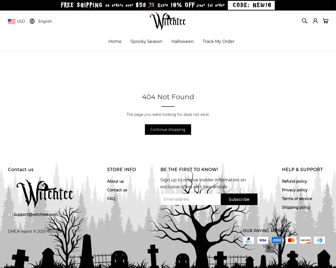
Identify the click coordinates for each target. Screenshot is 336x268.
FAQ (111, 198)
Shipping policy (296, 207)
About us (115, 181)
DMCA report (20, 231)
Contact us (117, 190)
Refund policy (294, 181)
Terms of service (297, 198)
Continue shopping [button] (168, 129)
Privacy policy (295, 190)
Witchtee (55, 231)
